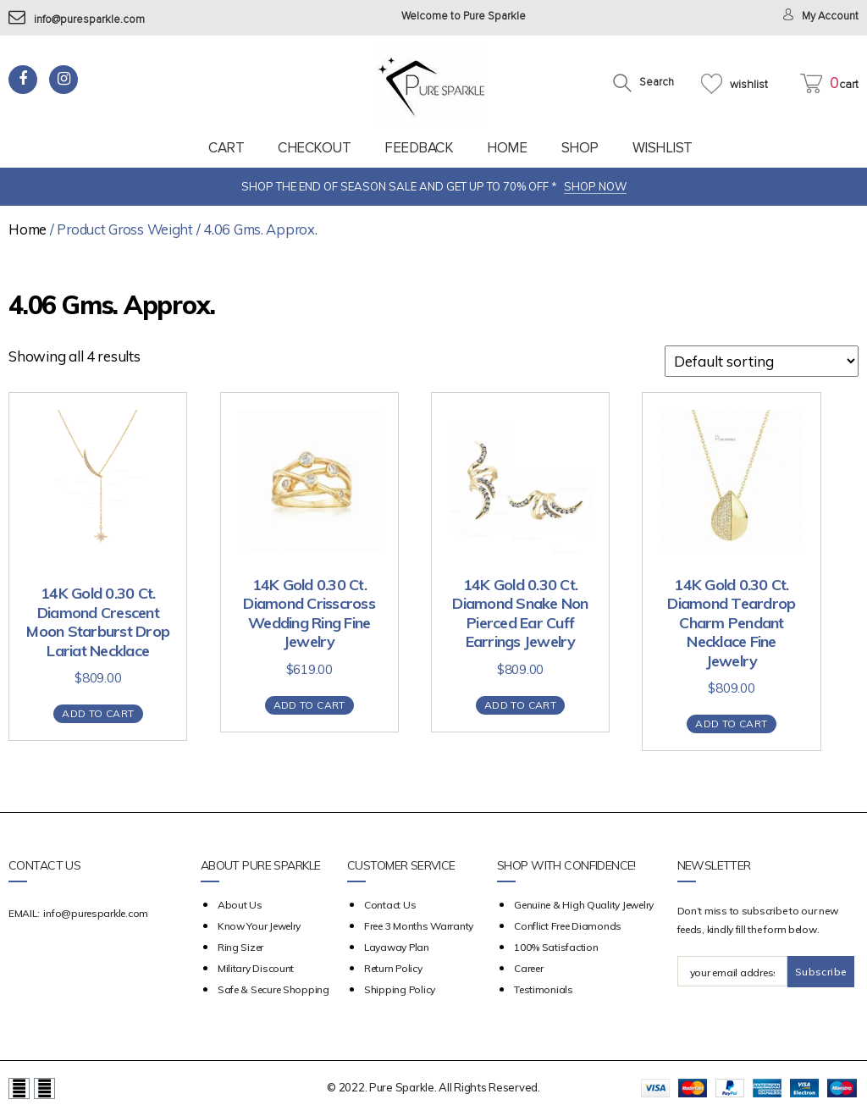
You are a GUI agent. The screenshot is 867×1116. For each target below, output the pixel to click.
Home (507, 148)
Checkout (314, 148)
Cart (226, 148)
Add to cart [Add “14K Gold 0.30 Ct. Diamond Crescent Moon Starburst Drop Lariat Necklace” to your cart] (98, 713)
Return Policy (393, 968)
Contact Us (390, 904)
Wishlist (662, 148)
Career (528, 968)
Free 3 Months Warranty (418, 926)
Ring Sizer (240, 947)
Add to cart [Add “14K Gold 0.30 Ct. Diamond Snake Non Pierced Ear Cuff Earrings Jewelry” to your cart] (520, 705)
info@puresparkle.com (76, 19)
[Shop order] (762, 361)
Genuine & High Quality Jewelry (584, 904)
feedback (418, 148)
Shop (580, 148)
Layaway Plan (396, 947)
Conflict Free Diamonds (567, 926)
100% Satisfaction (556, 947)
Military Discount (256, 968)
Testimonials (543, 989)
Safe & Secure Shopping (273, 989)
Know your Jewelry (259, 926)
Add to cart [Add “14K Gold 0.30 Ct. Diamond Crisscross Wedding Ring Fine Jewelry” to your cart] (309, 705)
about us (240, 904)
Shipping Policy (399, 989)
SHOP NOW (595, 186)
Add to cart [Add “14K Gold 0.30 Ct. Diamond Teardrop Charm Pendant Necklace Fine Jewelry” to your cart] (731, 723)
